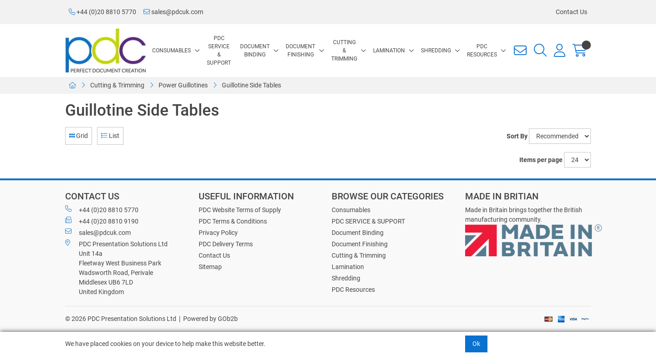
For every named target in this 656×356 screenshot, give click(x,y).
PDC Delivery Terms (226, 244)
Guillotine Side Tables (251, 85)
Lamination (389, 50)
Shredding (436, 50)
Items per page (541, 159)
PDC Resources (482, 50)
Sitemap (210, 266)
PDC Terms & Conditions (233, 221)
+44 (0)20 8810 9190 (101, 221)
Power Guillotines (183, 85)
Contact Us (571, 11)
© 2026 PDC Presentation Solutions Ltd (120, 318)
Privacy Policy (218, 232)
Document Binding (255, 50)
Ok (476, 343)
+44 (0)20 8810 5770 (102, 11)
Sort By (517, 136)
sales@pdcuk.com (173, 11)
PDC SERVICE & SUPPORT (219, 50)
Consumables (171, 50)
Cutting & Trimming (344, 50)
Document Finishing (300, 50)
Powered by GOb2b (210, 318)
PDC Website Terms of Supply (240, 210)
